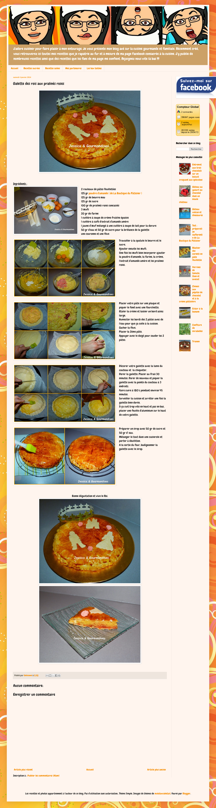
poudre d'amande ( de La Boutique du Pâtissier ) (115, 193)
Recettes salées (52, 68)
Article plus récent (23, 769)
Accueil (14, 68)
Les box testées (94, 68)
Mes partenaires (73, 68)
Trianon (196, 341)
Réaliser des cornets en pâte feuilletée (197, 254)
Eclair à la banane (197, 310)
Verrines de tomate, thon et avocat (196, 273)
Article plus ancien (156, 769)
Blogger (186, 793)
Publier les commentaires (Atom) (43, 775)
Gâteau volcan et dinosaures (197, 212)
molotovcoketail (162, 793)
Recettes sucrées (32, 68)
